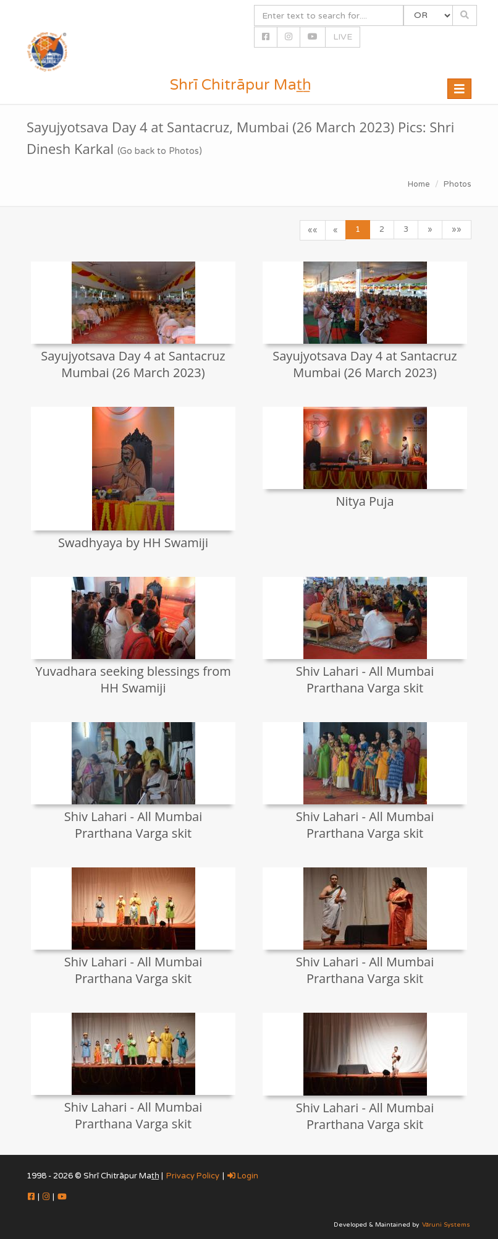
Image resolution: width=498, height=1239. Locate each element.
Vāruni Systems (446, 1224)
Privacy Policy (192, 1176)
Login (242, 1176)
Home (419, 184)
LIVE (342, 37)
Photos (457, 184)
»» (457, 229)
